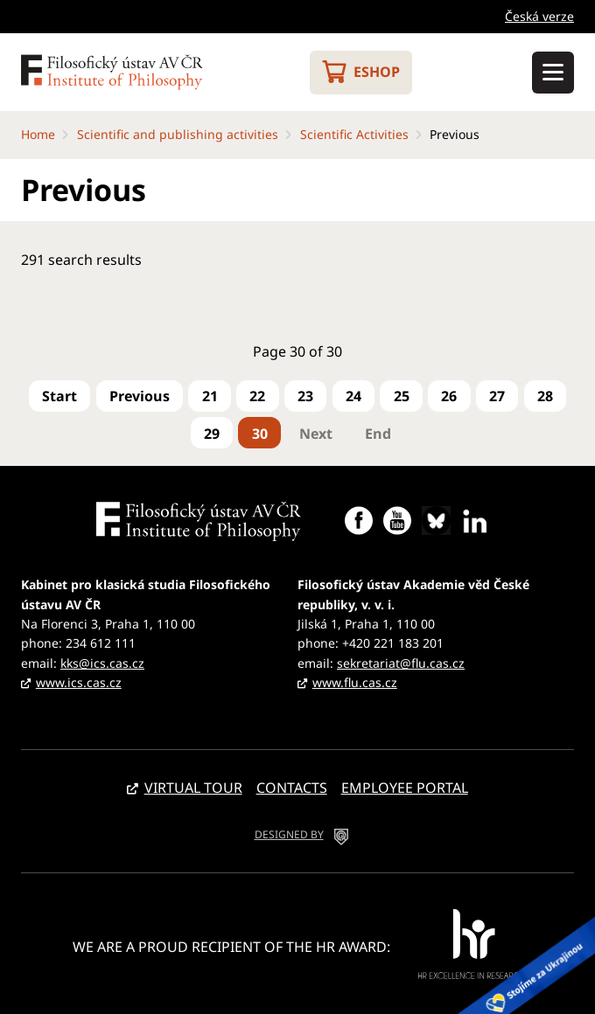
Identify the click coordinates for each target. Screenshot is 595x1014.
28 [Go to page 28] (545, 396)
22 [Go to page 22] (257, 396)
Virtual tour (193, 787)
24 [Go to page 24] (353, 396)
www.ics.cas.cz (79, 682)
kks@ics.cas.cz (102, 663)
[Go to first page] (59, 396)
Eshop (377, 71)
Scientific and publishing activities (177, 134)
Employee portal (404, 787)
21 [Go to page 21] (210, 396)
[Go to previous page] (139, 396)
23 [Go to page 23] (305, 396)
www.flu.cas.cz (354, 682)
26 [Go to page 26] (449, 396)
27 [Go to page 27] (497, 396)
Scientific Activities (354, 134)
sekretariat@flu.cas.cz (401, 663)
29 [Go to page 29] (212, 433)
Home (38, 134)
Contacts (291, 787)
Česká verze (539, 16)
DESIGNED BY (289, 834)
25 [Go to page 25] (402, 396)
